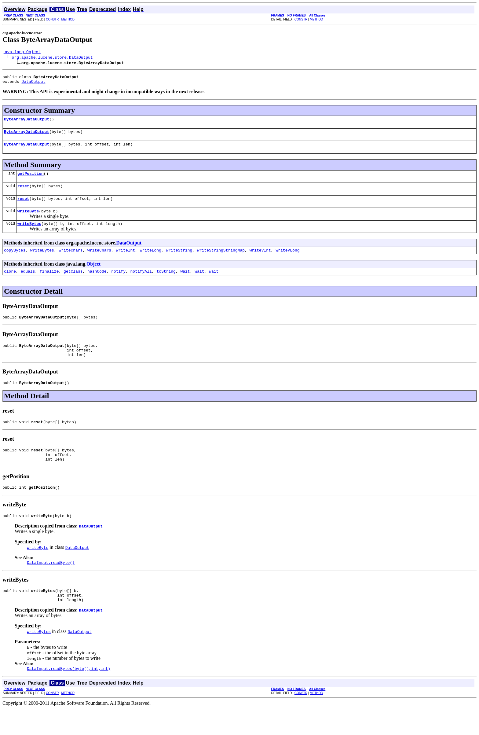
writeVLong (287, 261)
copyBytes (14, 261)
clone (10, 283)
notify (118, 283)
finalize (49, 283)
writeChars (70, 261)
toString (165, 283)
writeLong (150, 261)
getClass (73, 283)
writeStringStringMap (221, 261)
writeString (179, 261)
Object (93, 274)
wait (185, 283)
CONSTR (52, 19)
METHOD (68, 19)
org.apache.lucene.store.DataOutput (52, 58)
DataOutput (33, 84)
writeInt (125, 261)
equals (28, 283)
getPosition (30, 179)
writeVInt (260, 261)
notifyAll (141, 283)
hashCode (96, 283)
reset (23, 193)
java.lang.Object (21, 52)
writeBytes (29, 233)
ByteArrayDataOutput (26, 122)
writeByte (28, 220)
